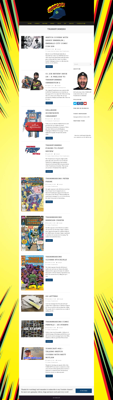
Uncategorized (62, 87)
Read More (49, 66)
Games (52, 156)
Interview (53, 51)
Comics (49, 51)
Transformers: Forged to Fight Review (55, 148)
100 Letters (52, 296)
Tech (61, 156)
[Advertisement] (83, 50)
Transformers (65, 51)
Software (57, 156)
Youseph (59, 49)
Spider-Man (59, 51)
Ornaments (49, 121)
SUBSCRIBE (83, 391)
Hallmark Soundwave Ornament (52, 113)
